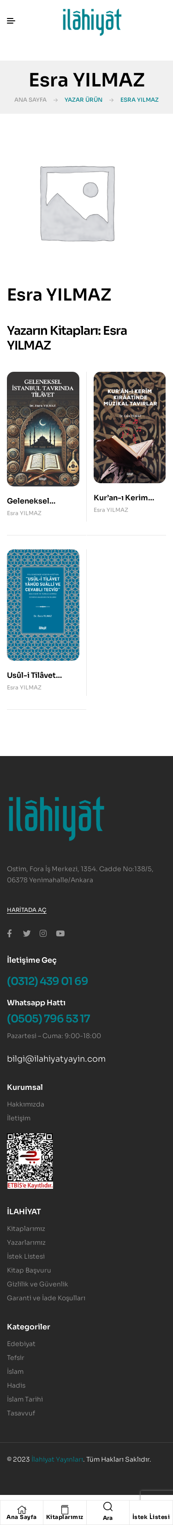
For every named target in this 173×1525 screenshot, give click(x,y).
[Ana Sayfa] (21, 1509)
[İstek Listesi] (150, 1509)
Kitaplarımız (65, 1516)
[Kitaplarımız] (64, 1509)
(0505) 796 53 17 (48, 1019)
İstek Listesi (151, 1516)
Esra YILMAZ (24, 513)
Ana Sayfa (30, 99)
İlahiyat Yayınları (57, 1459)
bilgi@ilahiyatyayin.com (56, 1059)
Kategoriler (28, 1327)
